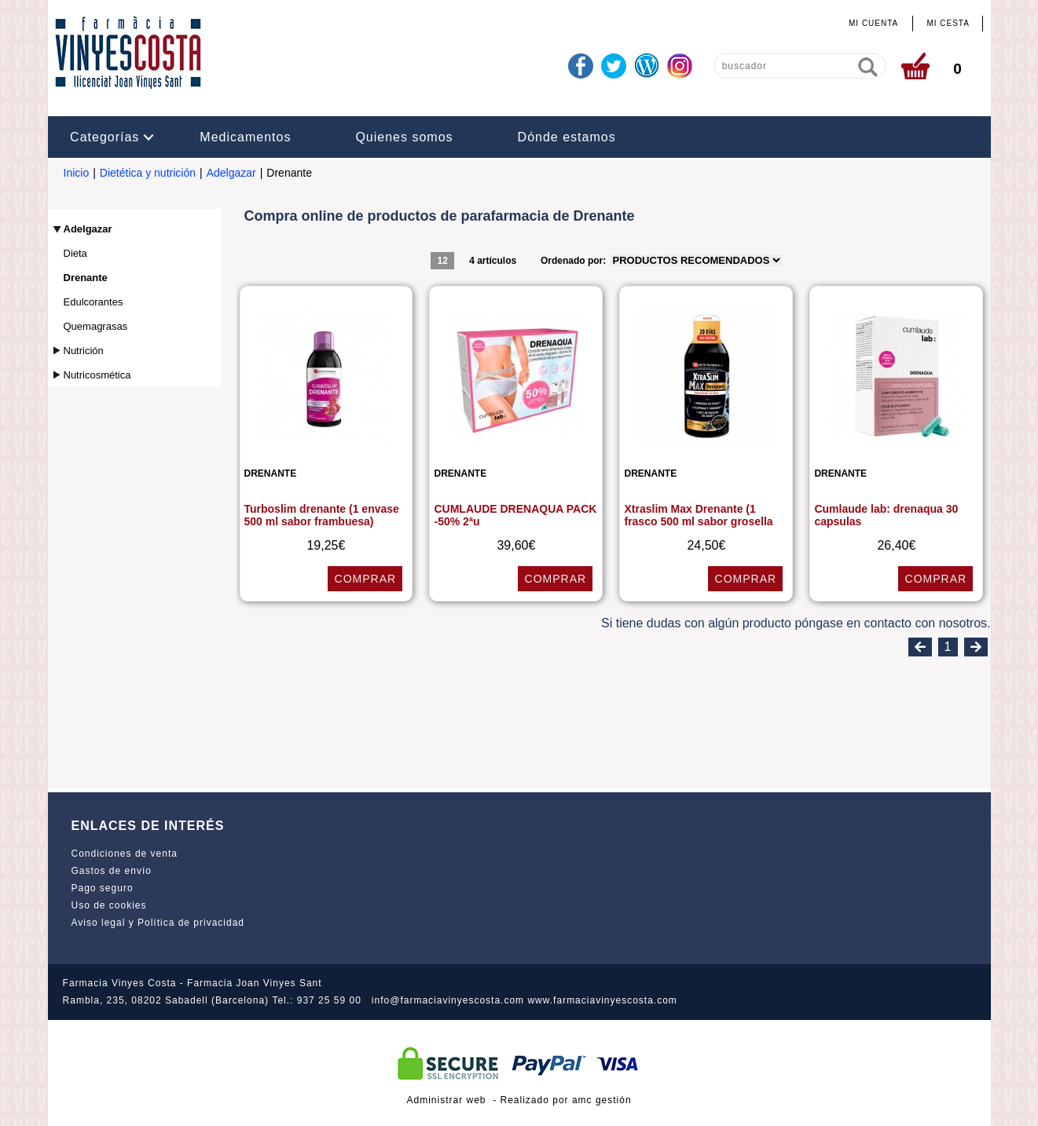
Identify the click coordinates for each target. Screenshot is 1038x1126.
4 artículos (492, 260)
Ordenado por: (575, 260)
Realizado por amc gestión (566, 1100)
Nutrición (84, 350)
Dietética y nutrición (148, 172)
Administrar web (446, 1100)
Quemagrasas (96, 326)
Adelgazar (231, 172)
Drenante (86, 277)
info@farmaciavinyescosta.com (448, 1000)
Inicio (77, 172)
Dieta (75, 253)
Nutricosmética (97, 375)
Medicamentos (245, 137)
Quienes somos (404, 137)
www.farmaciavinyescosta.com (602, 1000)
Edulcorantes (93, 302)
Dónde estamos (567, 137)
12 (442, 260)
